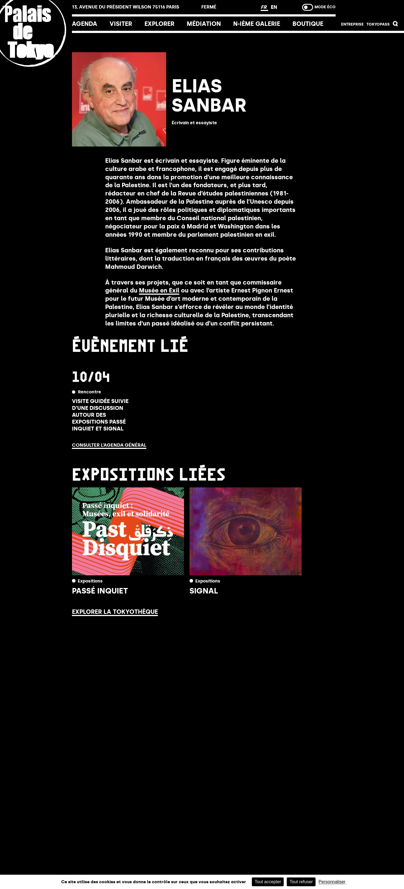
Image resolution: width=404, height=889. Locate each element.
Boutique (307, 23)
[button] (395, 25)
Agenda (84, 23)
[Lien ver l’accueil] (35, 66)
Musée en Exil (159, 290)
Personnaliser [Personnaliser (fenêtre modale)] (332, 882)
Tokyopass (378, 24)
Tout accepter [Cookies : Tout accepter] (268, 881)
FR (264, 7)
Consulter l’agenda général (109, 445)
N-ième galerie (256, 23)
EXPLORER (159, 23)
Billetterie (370, 8)
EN (274, 7)
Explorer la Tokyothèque (115, 611)
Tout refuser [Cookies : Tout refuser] (301, 881)
